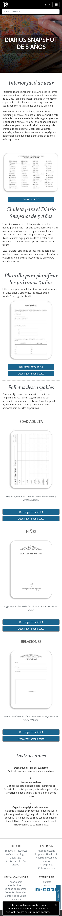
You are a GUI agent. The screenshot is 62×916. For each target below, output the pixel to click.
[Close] (55, 904)
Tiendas (46, 885)
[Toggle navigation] (56, 4)
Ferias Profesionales (15, 892)
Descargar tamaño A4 (31, 366)
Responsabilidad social (46, 854)
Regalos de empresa (15, 888)
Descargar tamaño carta (31, 373)
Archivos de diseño (15, 861)
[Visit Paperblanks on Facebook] (37, 889)
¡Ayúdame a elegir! (15, 854)
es (46, 4)
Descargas (15, 857)
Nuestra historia (46, 850)
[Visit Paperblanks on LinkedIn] (53, 889)
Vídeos (15, 864)
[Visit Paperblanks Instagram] (40, 889)
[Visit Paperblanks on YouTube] (45, 889)
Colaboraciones (46, 868)
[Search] (31, 11)
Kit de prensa (47, 864)
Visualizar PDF (31, 199)
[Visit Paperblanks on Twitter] (49, 889)
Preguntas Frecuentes (15, 850)
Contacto (46, 881)
